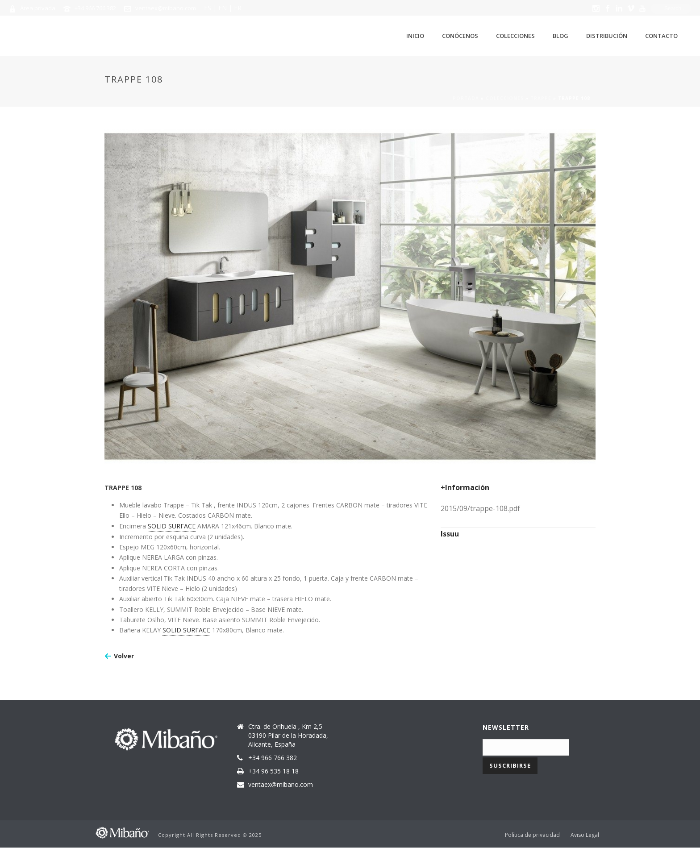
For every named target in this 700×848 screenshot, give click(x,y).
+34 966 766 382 (95, 8)
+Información (465, 487)
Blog (560, 36)
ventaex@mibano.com (165, 8)
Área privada (37, 8)
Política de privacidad (532, 835)
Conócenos (460, 36)
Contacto (661, 36)
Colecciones (515, 36)
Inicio (415, 36)
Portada (466, 98)
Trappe (540, 98)
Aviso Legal (585, 835)
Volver (124, 656)
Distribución (606, 36)
